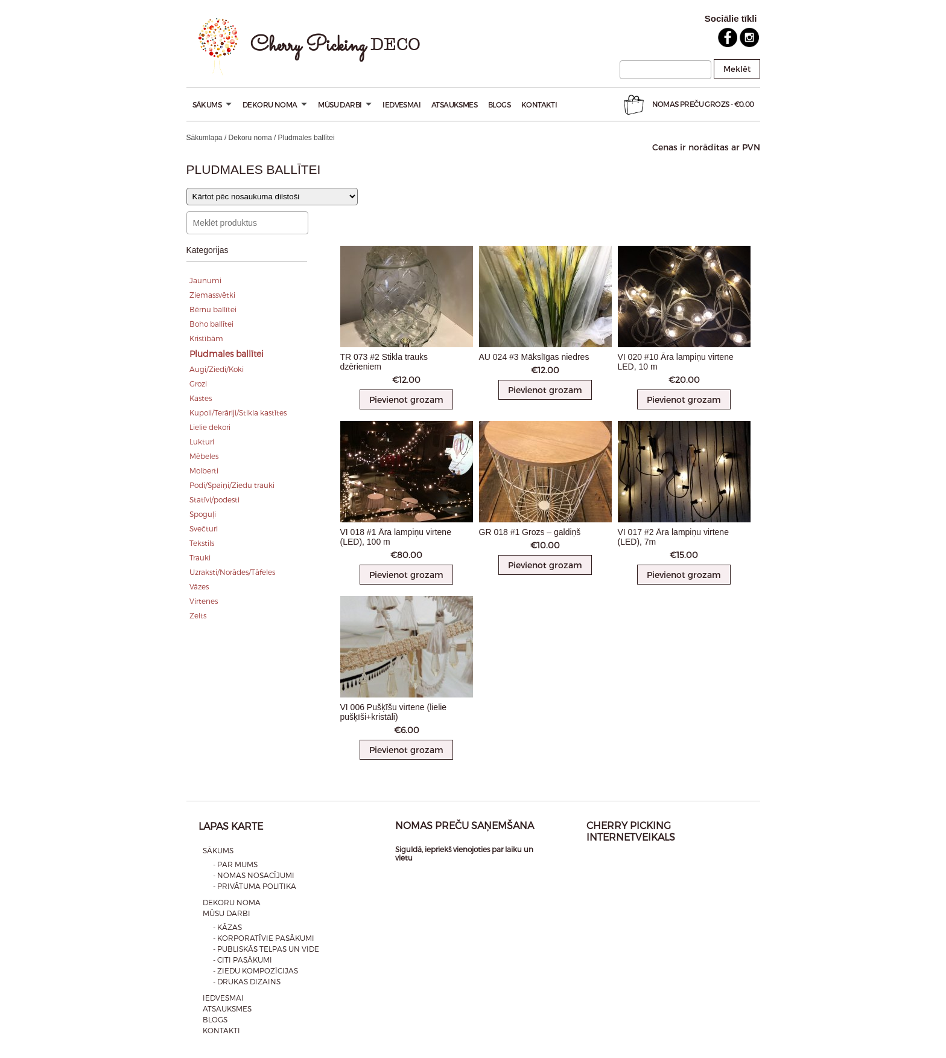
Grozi (198, 383)
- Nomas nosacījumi (253, 875)
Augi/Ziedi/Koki (216, 369)
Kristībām (206, 338)
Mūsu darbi (345, 104)
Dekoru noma (275, 104)
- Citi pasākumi (242, 959)
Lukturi (201, 441)
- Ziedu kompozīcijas (255, 970)
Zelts (197, 615)
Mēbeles (203, 456)
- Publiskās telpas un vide (266, 948)
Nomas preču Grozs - (687, 104)
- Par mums (235, 864)
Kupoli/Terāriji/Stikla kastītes (238, 412)
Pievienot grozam (406, 399)
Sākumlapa (204, 137)
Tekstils (201, 543)
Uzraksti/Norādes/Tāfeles (232, 572)
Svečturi (203, 528)
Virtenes (203, 601)
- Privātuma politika (254, 886)
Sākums (212, 104)
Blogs (499, 104)
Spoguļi (202, 514)
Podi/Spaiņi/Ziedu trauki (232, 485)
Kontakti (539, 104)
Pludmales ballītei (226, 353)
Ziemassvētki (212, 294)
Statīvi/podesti (214, 499)
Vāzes (199, 586)
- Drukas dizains (247, 981)
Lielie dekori (209, 427)
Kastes (200, 398)
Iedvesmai (402, 104)
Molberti (203, 470)
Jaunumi (205, 280)
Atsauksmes (454, 104)
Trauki (200, 557)
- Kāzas (227, 927)
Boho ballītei (211, 323)
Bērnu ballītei (213, 309)
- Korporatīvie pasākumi (263, 938)
